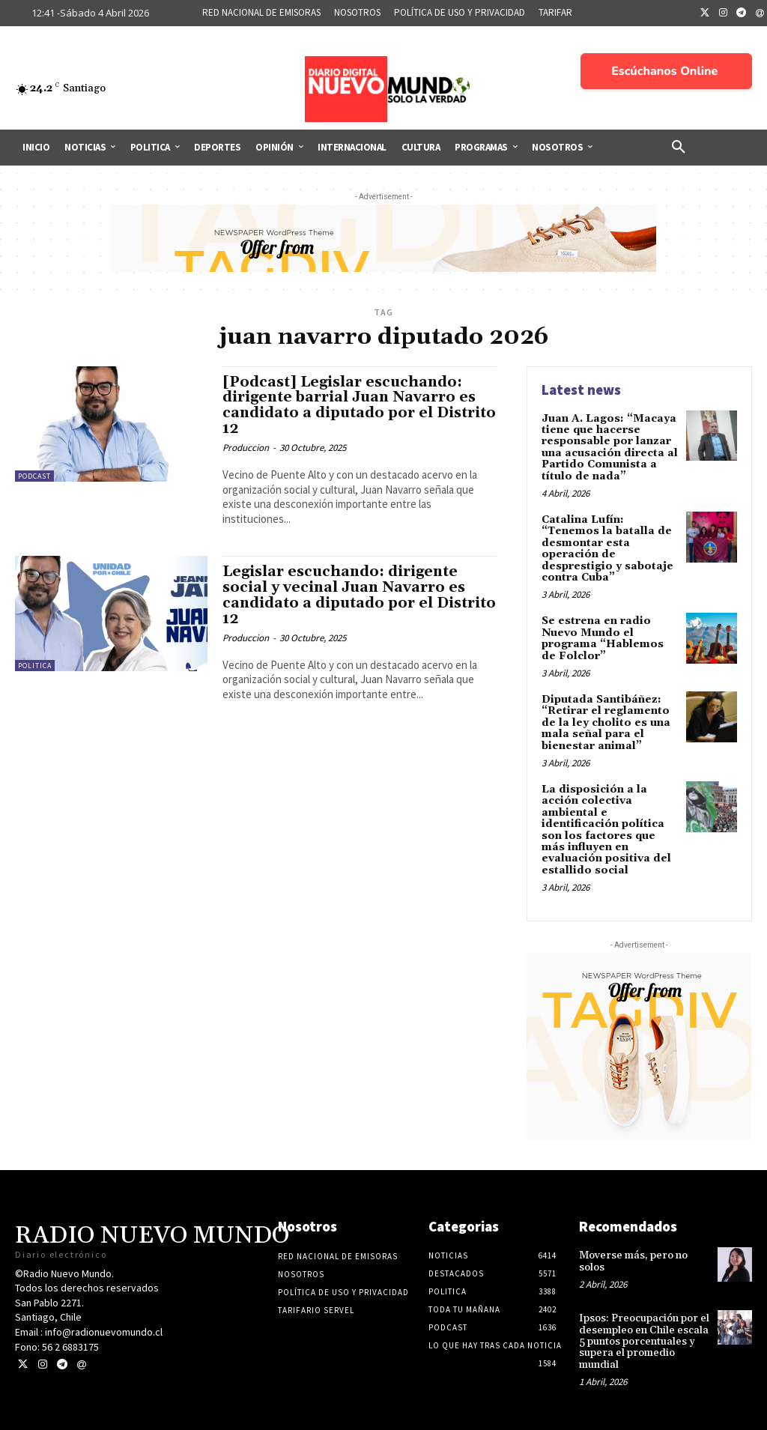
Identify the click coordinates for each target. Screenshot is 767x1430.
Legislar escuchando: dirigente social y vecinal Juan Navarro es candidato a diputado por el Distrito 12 (359, 595)
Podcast (34, 476)
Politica (35, 665)
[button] (679, 148)
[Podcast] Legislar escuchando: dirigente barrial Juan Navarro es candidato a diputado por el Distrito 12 (359, 405)
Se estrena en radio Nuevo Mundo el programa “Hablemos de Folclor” (603, 638)
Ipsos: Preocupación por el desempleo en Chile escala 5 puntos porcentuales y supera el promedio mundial (644, 1342)
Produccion (245, 447)
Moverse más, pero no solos (633, 1261)
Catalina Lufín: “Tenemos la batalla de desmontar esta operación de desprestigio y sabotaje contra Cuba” (607, 548)
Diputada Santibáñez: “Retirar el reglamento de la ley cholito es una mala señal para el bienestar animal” (606, 723)
